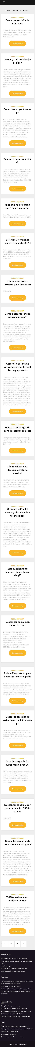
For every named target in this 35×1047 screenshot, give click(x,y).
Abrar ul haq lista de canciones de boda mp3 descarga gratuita (17, 367)
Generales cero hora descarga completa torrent (15, 1026)
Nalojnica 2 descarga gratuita (9, 1031)
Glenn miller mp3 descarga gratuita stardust (17, 470)
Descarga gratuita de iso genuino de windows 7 (14, 968)
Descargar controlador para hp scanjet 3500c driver (17, 808)
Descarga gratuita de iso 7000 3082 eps (12, 1013)
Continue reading (17, 43)
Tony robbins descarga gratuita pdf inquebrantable (15, 1016)
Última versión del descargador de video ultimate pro (17, 512)
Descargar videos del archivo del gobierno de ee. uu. (16, 1011)
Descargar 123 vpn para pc (8, 1034)
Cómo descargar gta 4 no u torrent (11, 986)
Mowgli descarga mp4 (7, 966)
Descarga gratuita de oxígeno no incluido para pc (17, 720)
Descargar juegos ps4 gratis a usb (10, 983)
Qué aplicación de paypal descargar (11, 1006)
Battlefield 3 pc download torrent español (13, 971)
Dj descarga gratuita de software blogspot (13, 1037)
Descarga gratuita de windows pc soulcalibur (14, 1008)
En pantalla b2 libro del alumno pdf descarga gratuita (16, 989)
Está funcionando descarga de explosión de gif (17, 572)
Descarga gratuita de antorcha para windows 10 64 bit (16, 1029)
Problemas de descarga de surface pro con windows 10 (17, 981)
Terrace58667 (17, 17)
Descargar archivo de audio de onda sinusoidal (14, 958)
